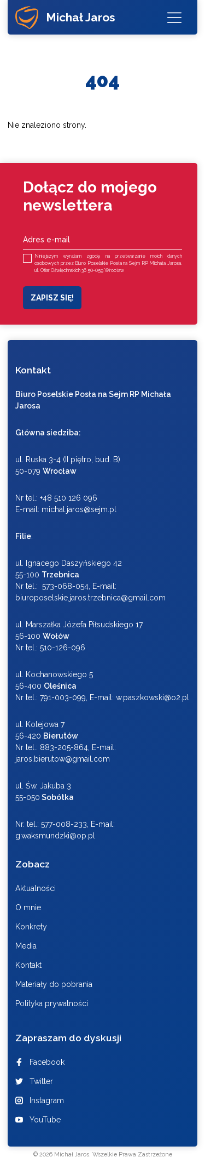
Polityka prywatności (51, 1003)
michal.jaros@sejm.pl (79, 509)
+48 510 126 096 (68, 497)
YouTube (38, 1119)
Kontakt (28, 965)
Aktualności (35, 888)
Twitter (34, 1081)
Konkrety (31, 926)
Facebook (40, 1062)
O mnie (28, 907)
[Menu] (174, 17)
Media (26, 945)
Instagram (39, 1100)
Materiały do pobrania (53, 984)
